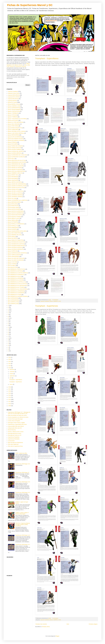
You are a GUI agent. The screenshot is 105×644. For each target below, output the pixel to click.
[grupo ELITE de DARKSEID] (15, 136)
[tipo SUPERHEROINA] (13, 300)
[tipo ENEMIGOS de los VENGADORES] (17, 289)
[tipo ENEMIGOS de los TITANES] (16, 287)
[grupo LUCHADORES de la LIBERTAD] (17, 200)
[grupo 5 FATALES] (12, 115)
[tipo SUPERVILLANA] (13, 301)
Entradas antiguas (93, 624)
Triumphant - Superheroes (46, 306)
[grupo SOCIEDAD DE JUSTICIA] (16, 243)
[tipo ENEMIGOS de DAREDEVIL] (16, 274)
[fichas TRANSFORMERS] (14, 109)
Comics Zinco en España (14, 420)
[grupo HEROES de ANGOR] (15, 167)
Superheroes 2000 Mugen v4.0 (22, 481)
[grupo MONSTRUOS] (13, 205)
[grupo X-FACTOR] (12, 262)
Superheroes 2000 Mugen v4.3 (22, 492)
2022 (9, 363)
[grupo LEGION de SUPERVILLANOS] (17, 185)
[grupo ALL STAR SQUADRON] (15, 122)
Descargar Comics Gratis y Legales (16, 422)
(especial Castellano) (44, 301)
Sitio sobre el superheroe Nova (15, 446)
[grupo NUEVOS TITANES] (14, 216)
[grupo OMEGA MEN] (13, 220)
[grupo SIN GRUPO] (13, 238)
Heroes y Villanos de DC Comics (15, 431)
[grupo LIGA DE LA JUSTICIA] (15, 193)
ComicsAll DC (11, 440)
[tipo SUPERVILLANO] (13, 303)
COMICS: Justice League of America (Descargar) (22, 513)
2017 (9, 389)
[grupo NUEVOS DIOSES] (14, 209)
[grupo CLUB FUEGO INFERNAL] (16, 133)
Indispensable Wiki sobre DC (15, 428)
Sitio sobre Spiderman (13, 444)
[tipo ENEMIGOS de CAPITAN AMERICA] (18, 272)
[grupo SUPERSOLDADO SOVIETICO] (17, 253)
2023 (9, 361)
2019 (9, 367)
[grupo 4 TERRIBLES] (13, 113)
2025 (9, 359)
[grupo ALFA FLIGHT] (13, 120)
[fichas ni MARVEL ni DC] (55, 301)
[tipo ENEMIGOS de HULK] (14, 276)
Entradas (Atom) (46, 626)
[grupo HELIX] (11, 158)
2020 (9, 365)
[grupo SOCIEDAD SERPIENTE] (16, 249)
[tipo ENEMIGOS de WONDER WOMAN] (17, 296)
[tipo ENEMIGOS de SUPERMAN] (16, 292)
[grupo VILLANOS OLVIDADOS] (15, 260)
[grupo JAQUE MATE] (13, 180)
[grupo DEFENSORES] (13, 135)
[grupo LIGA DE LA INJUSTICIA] (15, 191)
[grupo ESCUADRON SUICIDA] (15, 138)
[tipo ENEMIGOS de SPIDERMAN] (16, 291)
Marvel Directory (12, 429)
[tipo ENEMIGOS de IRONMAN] (15, 278)
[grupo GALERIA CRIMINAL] (15, 149)
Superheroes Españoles (13, 437)
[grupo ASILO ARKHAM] (13, 124)
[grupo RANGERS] (12, 229)
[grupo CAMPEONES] (13, 129)
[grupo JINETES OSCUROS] (15, 182)
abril (11, 378)
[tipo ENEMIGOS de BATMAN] (15, 271)
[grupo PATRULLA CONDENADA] (16, 223)
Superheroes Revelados (13, 439)
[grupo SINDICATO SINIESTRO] (15, 240)
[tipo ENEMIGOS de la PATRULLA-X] (17, 282)
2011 (9, 401)
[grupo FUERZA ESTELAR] (14, 147)
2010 (9, 403)
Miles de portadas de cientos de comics (17, 415)
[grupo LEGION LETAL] (13, 189)
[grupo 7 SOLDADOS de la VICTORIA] (17, 118)
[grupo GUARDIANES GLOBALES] (16, 156)
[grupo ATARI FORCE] (13, 126)
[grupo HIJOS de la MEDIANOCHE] (16, 171)
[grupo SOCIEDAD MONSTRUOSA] (16, 245)
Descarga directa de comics (14, 433)
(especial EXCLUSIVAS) (14, 97)
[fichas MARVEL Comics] (14, 104)
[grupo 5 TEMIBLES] (13, 116)
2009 (9, 405)
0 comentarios (55, 299)
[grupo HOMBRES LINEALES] (15, 173)
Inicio (68, 624)
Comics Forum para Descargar (15, 419)
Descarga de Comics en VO (14, 435)
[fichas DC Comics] (12, 102)
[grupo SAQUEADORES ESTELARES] (17, 231)
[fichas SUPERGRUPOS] (14, 107)
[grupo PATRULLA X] (13, 225)
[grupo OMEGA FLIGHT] (14, 218)
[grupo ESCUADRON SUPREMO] (16, 140)
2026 (9, 357)
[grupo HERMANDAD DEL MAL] (15, 164)
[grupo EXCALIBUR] (13, 144)
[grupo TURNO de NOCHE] (14, 254)
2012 (9, 399)
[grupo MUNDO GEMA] (13, 207)
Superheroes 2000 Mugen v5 (22, 472)
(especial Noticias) (12, 100)
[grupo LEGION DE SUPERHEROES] (17, 184)
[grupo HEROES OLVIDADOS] (15, 169)
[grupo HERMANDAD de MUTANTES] (17, 162)
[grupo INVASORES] (13, 178)
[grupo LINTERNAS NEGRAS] (15, 194)
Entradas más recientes (41, 624)
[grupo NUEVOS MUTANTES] (15, 214)
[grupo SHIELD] (11, 236)
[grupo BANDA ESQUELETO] (15, 127)
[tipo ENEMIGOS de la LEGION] (15, 280)
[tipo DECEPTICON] (13, 267)
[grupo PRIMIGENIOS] (13, 227)
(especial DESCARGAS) (14, 95)
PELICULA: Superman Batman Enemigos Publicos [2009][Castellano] (22, 524)
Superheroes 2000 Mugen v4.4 (22, 535)
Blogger (57, 636)
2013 (9, 397)
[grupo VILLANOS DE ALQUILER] (16, 258)
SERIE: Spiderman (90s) (21, 453)
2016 (9, 391)
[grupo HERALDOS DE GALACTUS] (16, 160)
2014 (9, 395)
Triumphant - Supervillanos (46, 58)
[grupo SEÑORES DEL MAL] (15, 234)
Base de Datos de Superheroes (15, 442)
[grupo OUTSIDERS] (13, 222)
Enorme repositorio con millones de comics (18, 417)
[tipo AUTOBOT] (12, 265)
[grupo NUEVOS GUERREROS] (15, 213)
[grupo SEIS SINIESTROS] (14, 233)
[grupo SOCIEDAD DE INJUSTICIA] (16, 242)
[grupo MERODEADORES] (14, 202)
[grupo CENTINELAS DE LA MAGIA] (16, 131)
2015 (9, 393)
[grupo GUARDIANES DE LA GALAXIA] (17, 155)
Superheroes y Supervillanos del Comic (17, 424)
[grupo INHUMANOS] (13, 176)
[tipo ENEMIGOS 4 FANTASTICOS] (16, 269)
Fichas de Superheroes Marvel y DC (29, 5)
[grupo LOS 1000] (12, 198)
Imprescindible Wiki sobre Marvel (16, 426)
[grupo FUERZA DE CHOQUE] (15, 146)
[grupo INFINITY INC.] (13, 175)
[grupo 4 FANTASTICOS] (14, 111)
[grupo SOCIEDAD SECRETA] (15, 247)
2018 (9, 387)
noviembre (12, 371)
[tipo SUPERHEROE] (13, 298)
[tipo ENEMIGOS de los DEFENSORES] (17, 285)
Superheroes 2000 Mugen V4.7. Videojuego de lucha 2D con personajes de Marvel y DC (19, 413)
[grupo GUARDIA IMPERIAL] (15, 153)
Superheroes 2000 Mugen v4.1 (22, 544)
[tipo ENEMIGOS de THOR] (14, 294)
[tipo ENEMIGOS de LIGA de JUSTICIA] (17, 283)
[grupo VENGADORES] (13, 256)
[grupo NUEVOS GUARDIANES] (15, 211)
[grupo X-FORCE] (12, 263)
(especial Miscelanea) (13, 98)
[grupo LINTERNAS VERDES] (15, 196)
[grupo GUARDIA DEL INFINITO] (16, 151)
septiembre (12, 375)
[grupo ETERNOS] (12, 142)
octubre (11, 373)
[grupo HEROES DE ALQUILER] (15, 165)
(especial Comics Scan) (13, 93)
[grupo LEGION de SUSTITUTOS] (16, 187)
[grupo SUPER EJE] (13, 251)
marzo (11, 384)
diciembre (12, 369)
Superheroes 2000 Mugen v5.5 (22, 464)
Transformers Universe (20, 66)
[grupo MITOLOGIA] (13, 204)
